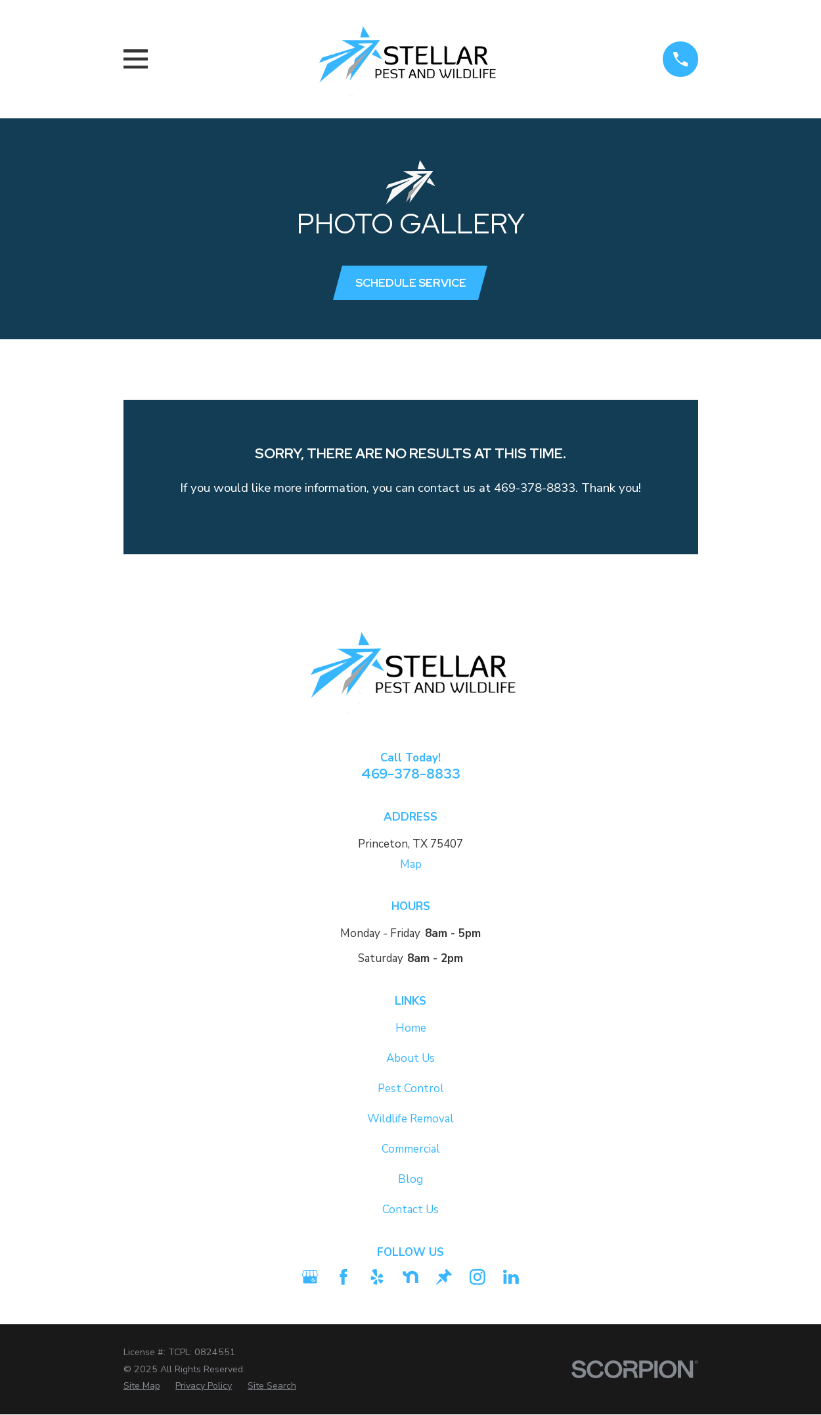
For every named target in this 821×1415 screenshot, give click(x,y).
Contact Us (410, 1210)
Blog (410, 1179)
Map (411, 864)
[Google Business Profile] (310, 1277)
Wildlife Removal (410, 1118)
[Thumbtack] (444, 1277)
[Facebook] (343, 1277)
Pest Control (411, 1088)
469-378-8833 (410, 773)
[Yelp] (377, 1277)
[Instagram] (477, 1277)
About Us (410, 1058)
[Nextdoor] (410, 1277)
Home (410, 1028)
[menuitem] (141, 1386)
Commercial (411, 1149)
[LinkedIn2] (511, 1277)
